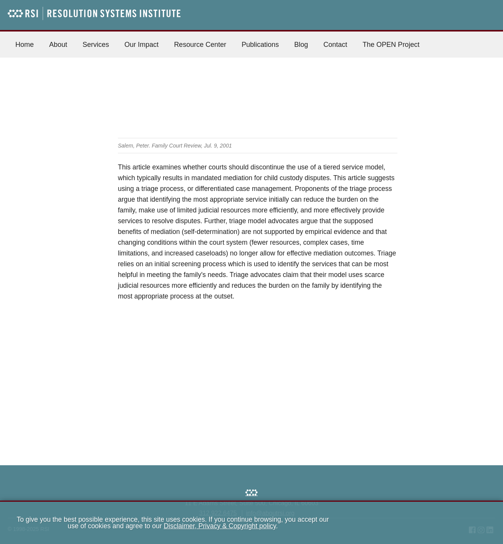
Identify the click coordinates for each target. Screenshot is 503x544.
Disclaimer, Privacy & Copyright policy (220, 526)
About (58, 44)
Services (96, 44)
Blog (301, 44)
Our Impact (141, 44)
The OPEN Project (390, 44)
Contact (335, 44)
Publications (260, 44)
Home (24, 44)
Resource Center (200, 44)
